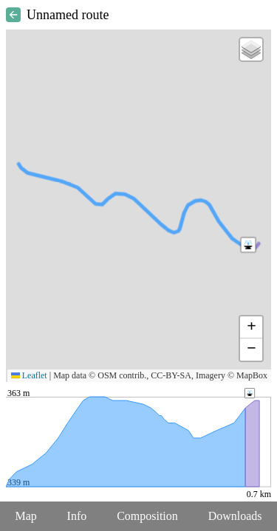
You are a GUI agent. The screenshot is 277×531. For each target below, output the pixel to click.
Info (77, 516)
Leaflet (29, 375)
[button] (248, 245)
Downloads (235, 516)
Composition (147, 516)
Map (25, 516)
